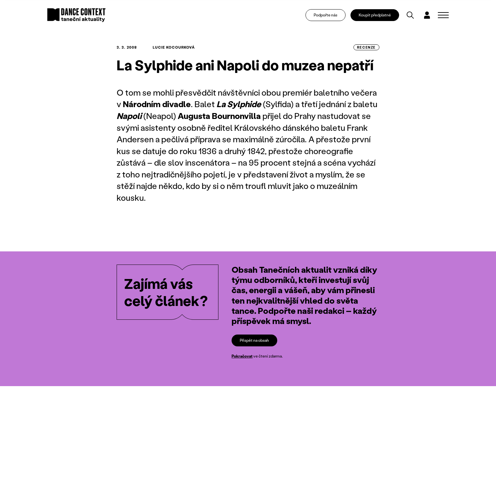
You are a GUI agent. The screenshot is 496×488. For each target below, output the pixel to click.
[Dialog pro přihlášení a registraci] (427, 15)
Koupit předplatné (375, 14)
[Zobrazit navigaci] (443, 15)
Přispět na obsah (254, 340)
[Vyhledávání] (410, 15)
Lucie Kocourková (174, 47)
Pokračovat (242, 356)
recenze (366, 47)
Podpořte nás (325, 14)
